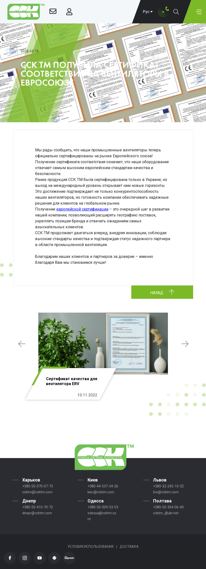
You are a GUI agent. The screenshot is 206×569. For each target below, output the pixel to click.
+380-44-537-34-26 (103, 486)
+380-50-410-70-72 (37, 507)
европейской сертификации (82, 209)
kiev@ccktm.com (101, 492)
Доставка (129, 547)
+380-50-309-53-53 (103, 507)
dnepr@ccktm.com (37, 513)
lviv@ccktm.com (166, 492)
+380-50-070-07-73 (37, 486)
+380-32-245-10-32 (168, 486)
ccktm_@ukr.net (166, 513)
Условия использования (91, 547)
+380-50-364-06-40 (168, 507)
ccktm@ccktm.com (37, 492)
